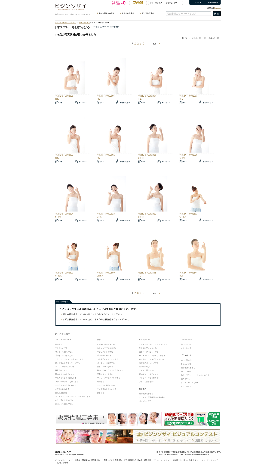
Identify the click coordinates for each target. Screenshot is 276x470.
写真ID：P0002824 (64, 214)
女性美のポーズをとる (106, 344)
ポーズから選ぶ (84, 22)
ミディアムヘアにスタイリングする (153, 344)
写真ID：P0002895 (106, 96)
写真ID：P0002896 (64, 96)
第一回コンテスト (150, 440)
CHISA (182, 217)
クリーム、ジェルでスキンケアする (69, 359)
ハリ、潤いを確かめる (64, 400)
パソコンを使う (145, 401)
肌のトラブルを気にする (65, 374)
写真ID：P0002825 (188, 155)
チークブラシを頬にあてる (65, 385)
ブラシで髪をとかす (147, 382)
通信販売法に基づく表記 (182, 460)
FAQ (140, 460)
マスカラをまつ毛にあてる (65, 378)
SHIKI (140, 158)
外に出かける (186, 344)
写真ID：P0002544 (188, 273)
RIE (57, 99)
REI (140, 276)
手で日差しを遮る (104, 355)
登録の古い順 (213, 38)
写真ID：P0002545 (147, 273)
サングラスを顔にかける (106, 389)
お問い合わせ (62, 463)
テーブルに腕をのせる (106, 385)
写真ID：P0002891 (106, 155)
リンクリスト (199, 460)
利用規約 (118, 460)
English (217, 8)
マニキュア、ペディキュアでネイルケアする (72, 396)
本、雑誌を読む (187, 360)
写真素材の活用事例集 (91, 460)
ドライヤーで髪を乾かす (148, 378)
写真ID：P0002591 (188, 214)
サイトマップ (212, 460)
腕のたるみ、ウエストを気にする (110, 370)
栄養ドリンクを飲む (105, 374)
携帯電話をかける (146, 394)
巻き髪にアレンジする (148, 348)
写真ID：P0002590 (64, 273)
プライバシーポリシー (162, 460)
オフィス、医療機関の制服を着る (152, 397)
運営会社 (147, 460)
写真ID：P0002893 (188, 96)
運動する (100, 382)
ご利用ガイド (107, 460)
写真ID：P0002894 (147, 96)
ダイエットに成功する (106, 363)
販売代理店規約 (130, 460)
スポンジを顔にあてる (64, 404)
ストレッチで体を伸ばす (106, 348)
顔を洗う (100, 393)
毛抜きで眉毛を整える (64, 355)
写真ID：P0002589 (106, 273)
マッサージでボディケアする (108, 378)
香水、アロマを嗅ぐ (105, 367)
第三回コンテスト (205, 440)
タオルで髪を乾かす (147, 370)
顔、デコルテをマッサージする (67, 363)
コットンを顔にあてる (64, 352)
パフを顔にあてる (62, 389)
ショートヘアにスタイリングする (152, 355)
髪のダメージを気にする (148, 374)
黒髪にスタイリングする (148, 363)
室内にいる (185, 379)
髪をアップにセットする (148, 352)
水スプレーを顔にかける (65, 367)
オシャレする (186, 348)
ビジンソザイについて (64, 460)
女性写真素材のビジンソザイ (65, 22)
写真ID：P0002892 (64, 155)
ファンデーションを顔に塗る (66, 382)
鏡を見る (58, 344)
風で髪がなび (144, 367)
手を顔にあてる (61, 348)
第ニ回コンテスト (178, 440)
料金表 (77, 460)
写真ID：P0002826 (147, 155)
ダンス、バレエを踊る (190, 382)
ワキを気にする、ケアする (107, 359)
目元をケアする (61, 370)
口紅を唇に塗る (61, 393)
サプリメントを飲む (105, 352)
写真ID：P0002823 (106, 214)
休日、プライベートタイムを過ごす (195, 375)
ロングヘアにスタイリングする (151, 359)
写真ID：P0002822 (147, 214)
